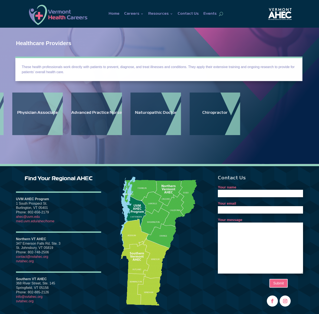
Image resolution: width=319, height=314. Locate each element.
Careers (131, 13)
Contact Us (188, 13)
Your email (260, 206)
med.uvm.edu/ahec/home (35, 221)
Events (210, 13)
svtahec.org (25, 301)
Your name (260, 190)
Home (114, 13)
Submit (278, 283)
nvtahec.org (25, 261)
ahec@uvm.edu (28, 216)
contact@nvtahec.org (32, 256)
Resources (158, 13)
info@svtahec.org (29, 296)
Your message (260, 246)
